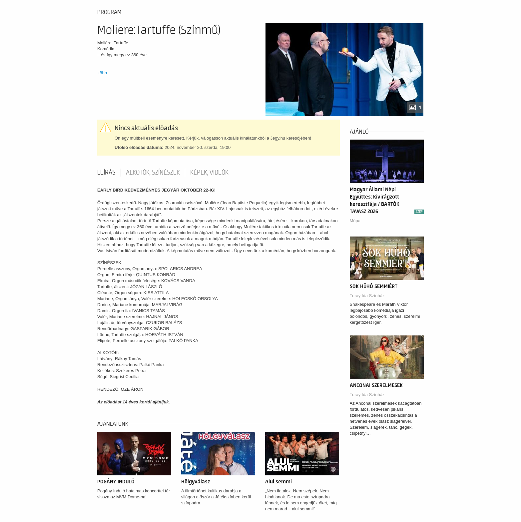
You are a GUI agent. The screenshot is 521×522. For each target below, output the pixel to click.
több (103, 72)
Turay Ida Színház (367, 295)
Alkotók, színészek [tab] (153, 172)
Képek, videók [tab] (209, 172)
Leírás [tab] (106, 172)
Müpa (355, 220)
